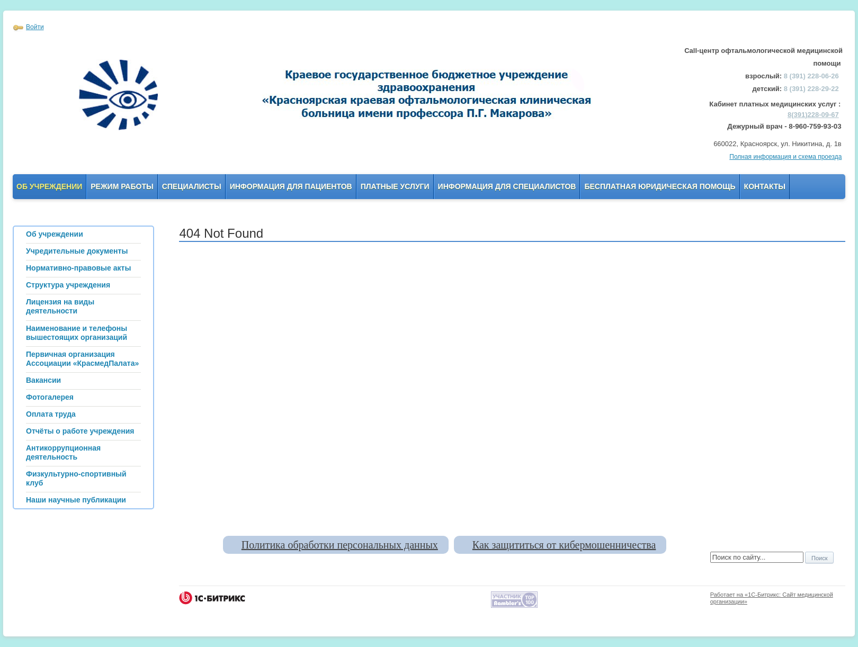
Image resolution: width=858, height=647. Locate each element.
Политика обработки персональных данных (340, 545)
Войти (35, 27)
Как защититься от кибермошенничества (564, 545)
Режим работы (122, 186)
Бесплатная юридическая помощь (659, 186)
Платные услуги (395, 186)
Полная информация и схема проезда (785, 156)
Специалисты (191, 186)
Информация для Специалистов (507, 186)
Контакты (764, 186)
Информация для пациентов (291, 186)
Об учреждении (49, 186)
